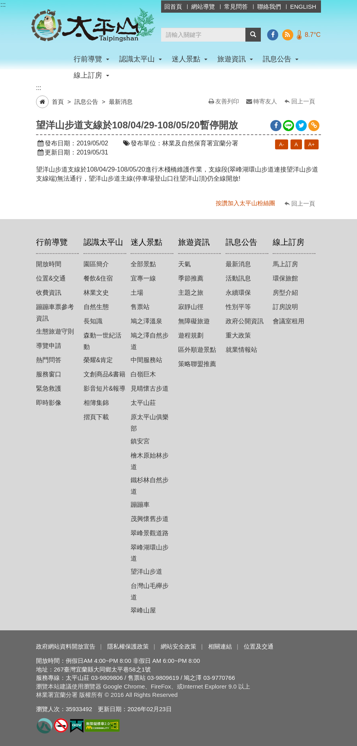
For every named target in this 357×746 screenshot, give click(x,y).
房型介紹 (285, 292)
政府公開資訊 (245, 321)
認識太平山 (103, 242)
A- (281, 144)
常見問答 (236, 6)
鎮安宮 (140, 441)
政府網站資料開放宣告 (65, 646)
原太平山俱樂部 (150, 423)
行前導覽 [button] (91, 59)
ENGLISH (303, 6)
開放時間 (48, 264)
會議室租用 (288, 321)
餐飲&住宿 (98, 278)
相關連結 (220, 646)
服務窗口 (48, 374)
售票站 (140, 306)
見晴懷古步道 (150, 388)
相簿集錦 (96, 402)
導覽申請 (48, 345)
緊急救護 (48, 388)
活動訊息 (238, 278)
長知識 (93, 321)
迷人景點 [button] (189, 59)
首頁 (58, 101)
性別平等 (238, 306)
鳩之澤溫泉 (146, 321)
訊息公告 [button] (280, 59)
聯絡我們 (269, 6)
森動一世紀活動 (103, 341)
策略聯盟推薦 (197, 364)
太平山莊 (143, 402)
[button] (253, 35)
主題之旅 (190, 292)
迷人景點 (146, 242)
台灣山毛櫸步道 (150, 591)
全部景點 (143, 264)
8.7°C (313, 34)
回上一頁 (303, 101)
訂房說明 (285, 306)
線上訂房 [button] (91, 75)
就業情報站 (241, 349)
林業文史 (96, 292)
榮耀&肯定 (98, 360)
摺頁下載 (96, 417)
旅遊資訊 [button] (235, 59)
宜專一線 (143, 278)
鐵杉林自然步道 (150, 486)
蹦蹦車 (140, 504)
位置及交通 (258, 646)
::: (3, 4)
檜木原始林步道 (150, 461)
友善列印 (227, 101)
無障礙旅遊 (194, 321)
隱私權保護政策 (128, 646)
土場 (137, 292)
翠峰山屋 (143, 610)
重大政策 (238, 335)
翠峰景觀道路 (150, 533)
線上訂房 (288, 242)
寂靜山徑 (190, 306)
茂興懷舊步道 (150, 518)
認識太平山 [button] (140, 59)
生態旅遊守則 (55, 331)
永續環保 (238, 292)
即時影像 (48, 402)
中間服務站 (146, 360)
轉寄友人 (265, 101)
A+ (311, 144)
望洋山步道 (146, 571)
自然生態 (96, 306)
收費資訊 (48, 292)
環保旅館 (285, 278)
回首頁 (173, 6)
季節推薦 (190, 278)
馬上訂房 (285, 264)
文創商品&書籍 (105, 374)
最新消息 (121, 101)
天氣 (184, 264)
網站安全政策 (178, 646)
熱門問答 (48, 360)
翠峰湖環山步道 (150, 553)
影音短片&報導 (105, 388)
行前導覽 (52, 242)
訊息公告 (86, 101)
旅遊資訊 (194, 242)
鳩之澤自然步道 (150, 341)
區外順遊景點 (197, 349)
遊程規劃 (190, 335)
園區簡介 (96, 264)
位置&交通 (51, 278)
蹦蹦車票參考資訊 (55, 312)
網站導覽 (203, 6)
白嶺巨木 (143, 374)
